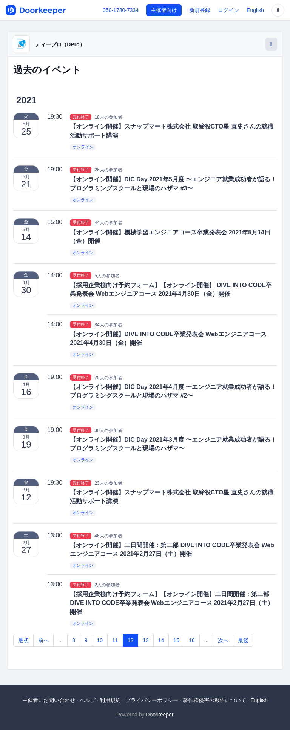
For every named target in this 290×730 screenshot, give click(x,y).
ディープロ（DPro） (60, 44)
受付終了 (80, 117)
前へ (43, 640)
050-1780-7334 (121, 10)
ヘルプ (88, 700)
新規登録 (199, 10)
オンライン (82, 147)
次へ (223, 640)
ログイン (228, 10)
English (255, 10)
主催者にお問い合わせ (48, 700)
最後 (243, 640)
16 (192, 640)
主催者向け (164, 10)
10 (100, 640)
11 (115, 640)
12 (131, 640)
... (60, 640)
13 (146, 640)
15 (176, 640)
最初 (23, 640)
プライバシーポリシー (151, 700)
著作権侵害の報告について (214, 700)
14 (161, 640)
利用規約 (110, 700)
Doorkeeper (159, 715)
